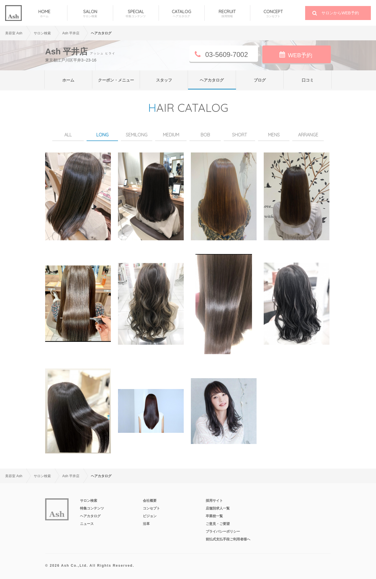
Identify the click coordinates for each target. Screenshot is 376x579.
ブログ (260, 80)
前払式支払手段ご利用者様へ (228, 539)
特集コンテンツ (92, 508)
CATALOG (182, 13)
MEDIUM (171, 135)
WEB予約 (300, 55)
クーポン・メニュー (116, 80)
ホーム (68, 80)
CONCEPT (273, 13)
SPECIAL (136, 13)
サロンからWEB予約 (340, 13)
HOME (44, 13)
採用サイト (214, 501)
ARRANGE (308, 135)
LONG (102, 135)
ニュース (87, 524)
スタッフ (164, 80)
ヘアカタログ (212, 80)
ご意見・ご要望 (218, 524)
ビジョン (150, 516)
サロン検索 (88, 501)
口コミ (308, 80)
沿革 (146, 524)
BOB (205, 135)
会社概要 (150, 501)
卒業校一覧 (214, 516)
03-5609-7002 (226, 54)
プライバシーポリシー (223, 532)
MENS (274, 135)
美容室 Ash (13, 33)
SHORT (239, 135)
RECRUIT (227, 13)
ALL (68, 135)
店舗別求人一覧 (218, 508)
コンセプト (151, 508)
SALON (90, 13)
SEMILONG (136, 135)
